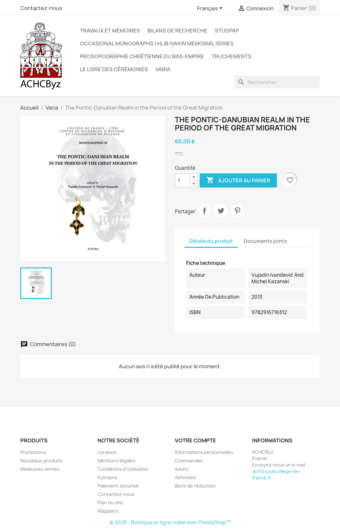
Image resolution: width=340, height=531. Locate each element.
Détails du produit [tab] (211, 241)
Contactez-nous (41, 8)
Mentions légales (116, 461)
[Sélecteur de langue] (211, 9)
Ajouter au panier (238, 180)
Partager (204, 210)
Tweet (220, 210)
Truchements (231, 56)
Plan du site (110, 502)
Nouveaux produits (41, 461)
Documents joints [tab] (265, 241)
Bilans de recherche (177, 30)
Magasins (108, 511)
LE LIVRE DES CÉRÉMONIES (114, 69)
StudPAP (227, 30)
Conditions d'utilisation (123, 469)
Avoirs (181, 469)
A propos (108, 477)
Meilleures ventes (40, 469)
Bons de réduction (195, 486)
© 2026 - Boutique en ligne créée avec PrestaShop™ (170, 522)
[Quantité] (182, 180)
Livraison (107, 452)
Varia (163, 69)
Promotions (33, 452)
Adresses (185, 477)
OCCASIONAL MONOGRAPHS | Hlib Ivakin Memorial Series (157, 43)
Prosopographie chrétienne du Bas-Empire (142, 56)
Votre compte (195, 440)
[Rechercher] (277, 82)
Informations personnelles (204, 452)
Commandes (189, 461)
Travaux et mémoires (110, 30)
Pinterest (237, 210)
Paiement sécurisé (118, 486)
